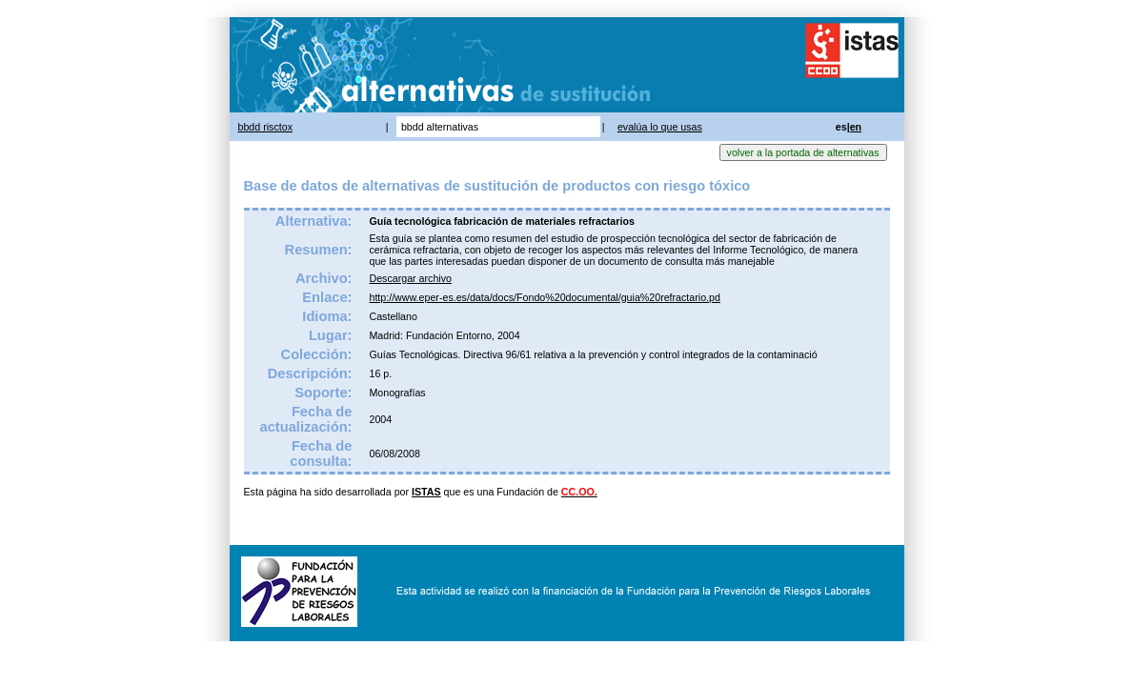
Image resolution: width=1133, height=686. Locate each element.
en (855, 126)
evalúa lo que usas (659, 126)
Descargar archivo (410, 278)
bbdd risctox (265, 126)
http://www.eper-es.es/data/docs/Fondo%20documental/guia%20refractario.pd (544, 297)
